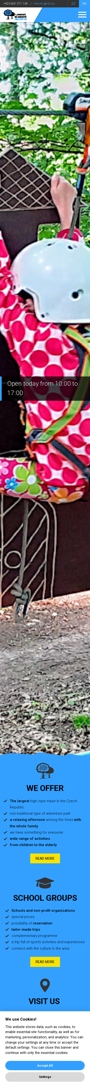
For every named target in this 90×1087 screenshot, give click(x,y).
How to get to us (44, 3)
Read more (45, 858)
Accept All (45, 1065)
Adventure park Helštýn (15, 14)
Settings (45, 1077)
